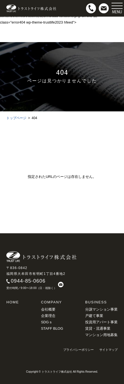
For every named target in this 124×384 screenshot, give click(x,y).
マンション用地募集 (101, 335)
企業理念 (48, 316)
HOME (12, 302)
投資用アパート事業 (101, 322)
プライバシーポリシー (78, 349)
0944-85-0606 (28, 281)
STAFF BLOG (52, 328)
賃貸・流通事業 (97, 328)
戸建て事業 (94, 316)
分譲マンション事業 (101, 309)
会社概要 (48, 309)
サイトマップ (108, 349)
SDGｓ (46, 322)
